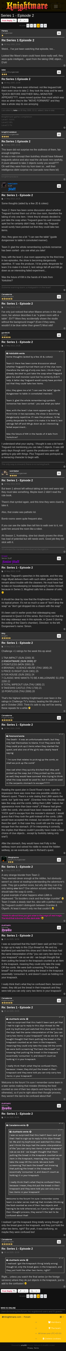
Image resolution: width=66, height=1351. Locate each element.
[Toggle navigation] (56, 6)
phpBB (23, 1345)
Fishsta (5, 31)
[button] (27, 25)
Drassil (4, 556)
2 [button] (34, 25)
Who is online (8, 1308)
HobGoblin (12, 183)
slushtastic (6, 925)
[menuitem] (49, 1322)
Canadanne (7, 294)
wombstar (14, 471)
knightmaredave (9, 132)
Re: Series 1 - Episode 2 (17, 195)
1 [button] (31, 25)
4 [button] (41, 25)
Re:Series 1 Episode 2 (18, 40)
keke (4, 70)
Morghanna (13, 857)
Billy (3, 633)
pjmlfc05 (6, 333)
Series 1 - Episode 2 (17, 15)
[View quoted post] (27, 1019)
